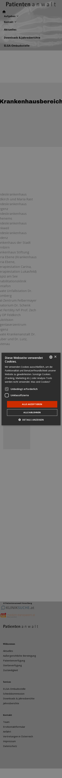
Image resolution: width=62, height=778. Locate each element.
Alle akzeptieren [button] (32, 404)
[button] (31, 419)
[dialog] (31, 389)
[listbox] (50, 357)
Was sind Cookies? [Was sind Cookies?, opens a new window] (40, 381)
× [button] (55, 357)
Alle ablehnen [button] (32, 412)
